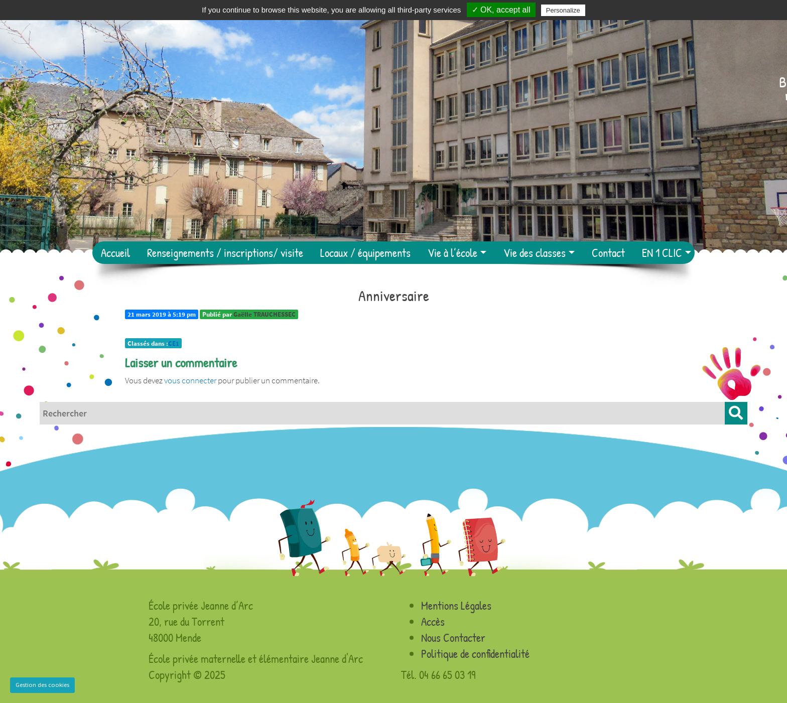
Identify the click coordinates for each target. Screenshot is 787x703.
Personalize (563, 10)
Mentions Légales (456, 605)
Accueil (115, 252)
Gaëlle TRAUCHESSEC (264, 314)
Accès (433, 621)
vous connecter (190, 380)
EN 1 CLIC (662, 252)
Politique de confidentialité (475, 653)
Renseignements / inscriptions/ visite (225, 252)
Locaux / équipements (365, 252)
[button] (736, 413)
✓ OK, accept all (501, 10)
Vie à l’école (452, 252)
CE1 (173, 343)
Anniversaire (393, 296)
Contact (608, 252)
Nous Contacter (453, 637)
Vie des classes (534, 252)
